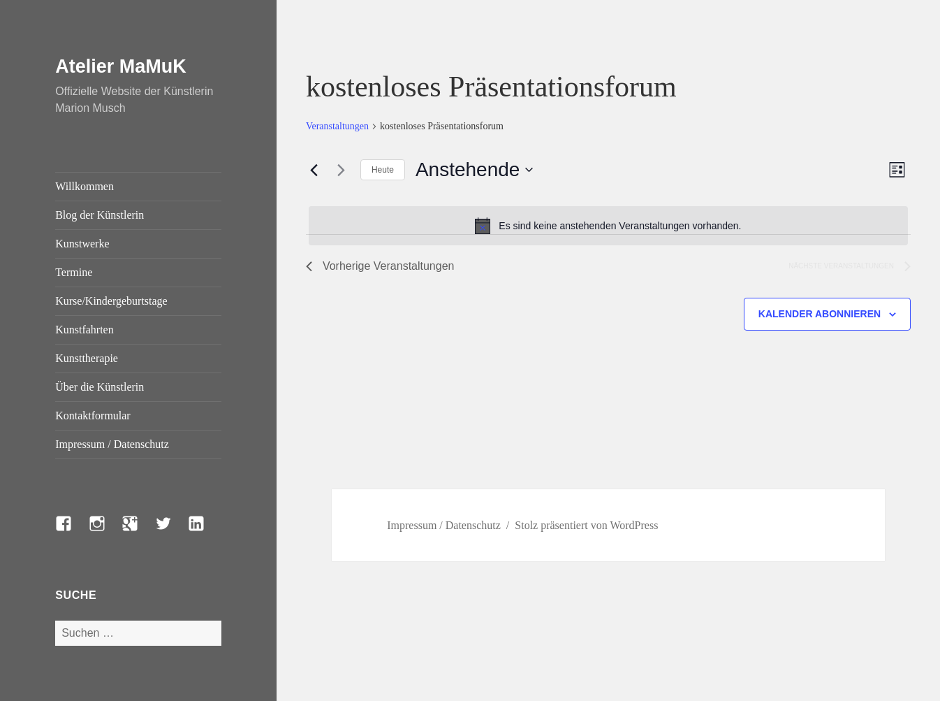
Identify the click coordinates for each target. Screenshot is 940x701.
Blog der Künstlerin (99, 215)
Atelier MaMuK (120, 66)
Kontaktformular (93, 415)
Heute (383, 170)
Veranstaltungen (337, 126)
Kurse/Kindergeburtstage (111, 301)
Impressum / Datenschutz (112, 444)
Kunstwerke (82, 244)
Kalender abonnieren (819, 313)
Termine (73, 272)
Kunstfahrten (84, 329)
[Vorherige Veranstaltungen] (314, 169)
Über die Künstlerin (99, 387)
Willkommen (84, 186)
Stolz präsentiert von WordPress (586, 525)
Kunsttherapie (86, 358)
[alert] (608, 225)
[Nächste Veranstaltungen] (341, 169)
